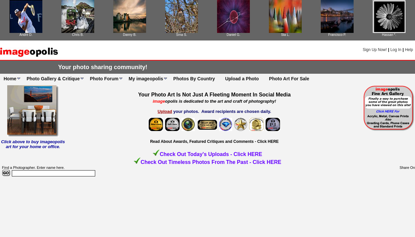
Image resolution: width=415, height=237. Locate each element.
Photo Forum (104, 78)
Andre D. (25, 35)
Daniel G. (233, 35)
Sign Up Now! (375, 49)
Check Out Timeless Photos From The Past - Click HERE (211, 162)
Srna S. (181, 35)
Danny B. (129, 35)
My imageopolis (146, 78)
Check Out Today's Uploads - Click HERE (211, 154)
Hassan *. (389, 35)
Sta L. (285, 35)
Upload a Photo (242, 78)
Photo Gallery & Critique (53, 78)
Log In (395, 49)
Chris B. (78, 35)
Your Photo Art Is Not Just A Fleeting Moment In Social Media (214, 94)
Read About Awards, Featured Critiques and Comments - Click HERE (214, 141)
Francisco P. (337, 35)
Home (10, 78)
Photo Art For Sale (289, 78)
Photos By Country (194, 78)
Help (409, 49)
